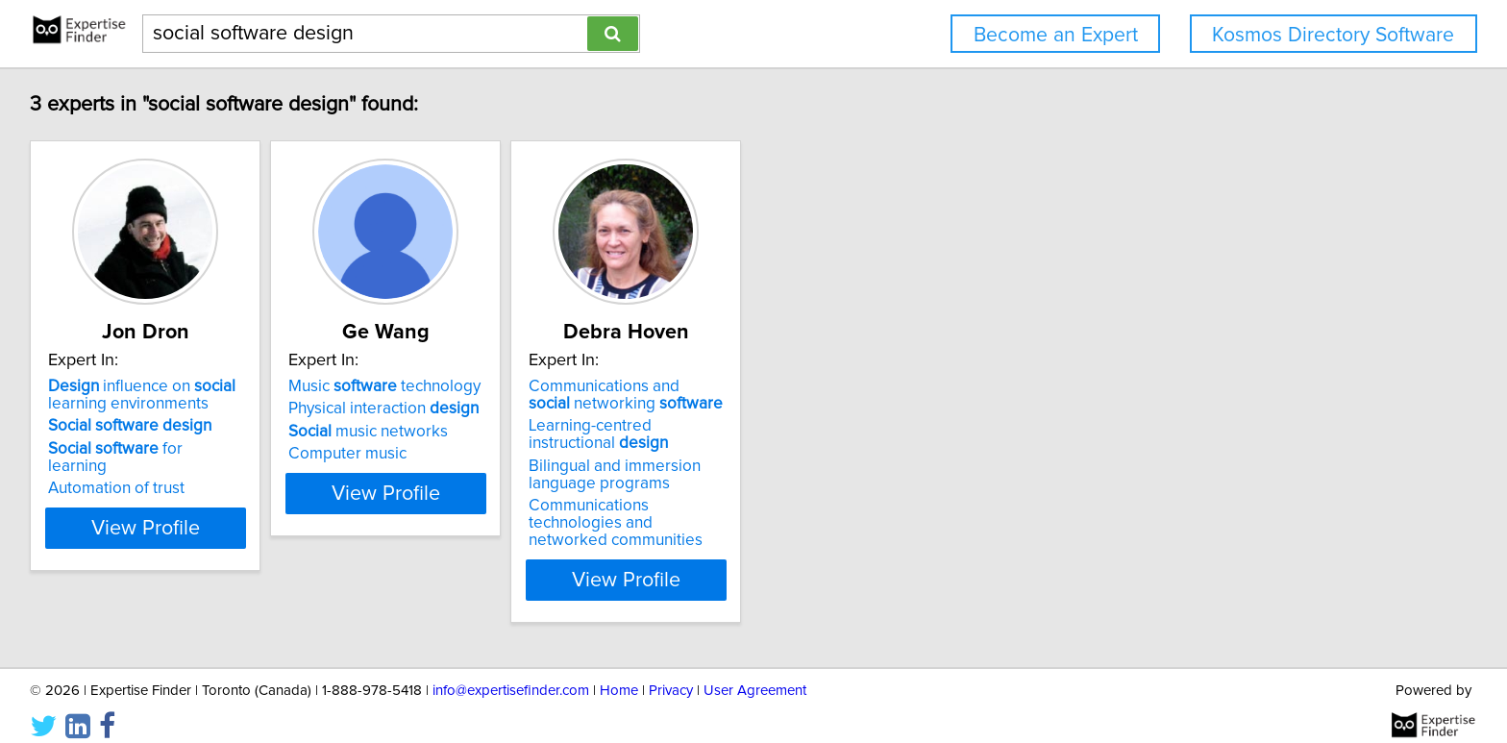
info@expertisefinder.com (510, 673)
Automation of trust (119, 471)
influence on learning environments (144, 395)
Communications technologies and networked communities (736, 514)
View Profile (172, 562)
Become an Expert (1056, 35)
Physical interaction (434, 408)
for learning (149, 449)
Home (619, 673)
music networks (419, 431)
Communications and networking (726, 395)
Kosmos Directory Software (1333, 35)
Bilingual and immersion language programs (714, 475)
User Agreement (755, 673)
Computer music (398, 453)
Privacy (671, 673)
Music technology (435, 386)
